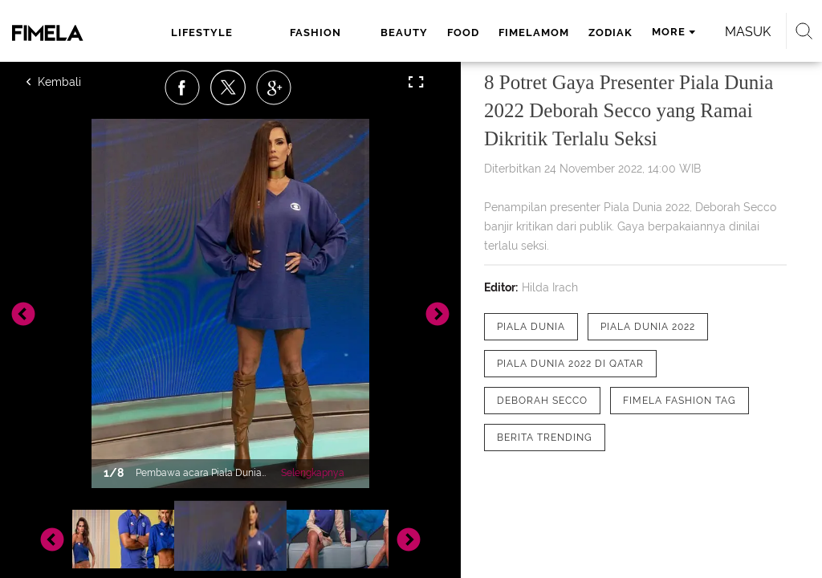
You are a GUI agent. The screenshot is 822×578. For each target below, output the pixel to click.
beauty (404, 32)
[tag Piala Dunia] (531, 327)
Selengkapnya (312, 472)
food (463, 32)
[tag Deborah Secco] (542, 400)
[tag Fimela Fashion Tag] (679, 400)
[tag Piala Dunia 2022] (647, 327)
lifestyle (202, 32)
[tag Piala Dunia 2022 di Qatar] (570, 364)
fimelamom (533, 32)
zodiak (610, 32)
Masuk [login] (748, 31)
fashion (315, 32)
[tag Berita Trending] (544, 437)
